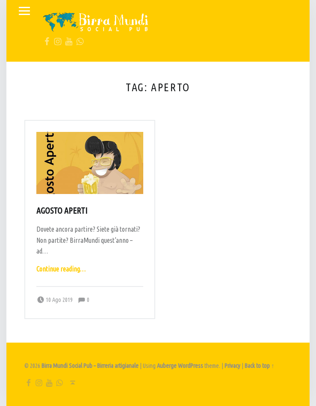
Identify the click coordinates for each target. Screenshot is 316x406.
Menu (24, 11)
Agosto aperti (61, 210)
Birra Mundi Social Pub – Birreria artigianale (90, 365)
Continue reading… (61, 269)
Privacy (232, 365)
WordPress (190, 365)
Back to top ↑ (259, 365)
